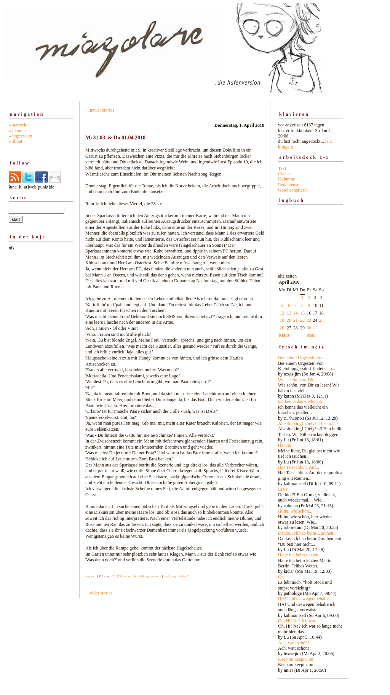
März (284, 335)
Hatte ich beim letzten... (300, 555)
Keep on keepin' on (295, 659)
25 (321, 320)
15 (302, 313)
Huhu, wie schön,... (295, 511)
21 (295, 320)
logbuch (90, 576)
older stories (101, 593)
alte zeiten (310, 471)
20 (289, 320)
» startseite (19, 125)
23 (309, 320)
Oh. (281, 577)
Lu (104, 576)
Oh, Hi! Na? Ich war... (298, 620)
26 (282, 328)
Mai (311, 335)
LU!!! (283, 489)
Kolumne (286, 179)
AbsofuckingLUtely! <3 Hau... (306, 423)
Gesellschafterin (293, 190)
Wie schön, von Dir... (297, 379)
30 (309, 328)
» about (15, 141)
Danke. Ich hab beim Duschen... (307, 533)
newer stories (102, 110)
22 (302, 320)
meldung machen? (176, 576)
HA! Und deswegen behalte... (305, 598)
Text (282, 168)
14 (295, 313)
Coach (284, 173)
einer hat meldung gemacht (142, 576)
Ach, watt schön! (293, 642)
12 (282, 313)
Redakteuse (288, 184)
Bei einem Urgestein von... (302, 357)
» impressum (20, 136)
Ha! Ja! (284, 445)
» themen (17, 130)
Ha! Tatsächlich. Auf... (298, 467)
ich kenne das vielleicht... (301, 401)
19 (282, 320)
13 (289, 313)
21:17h (116, 576)
